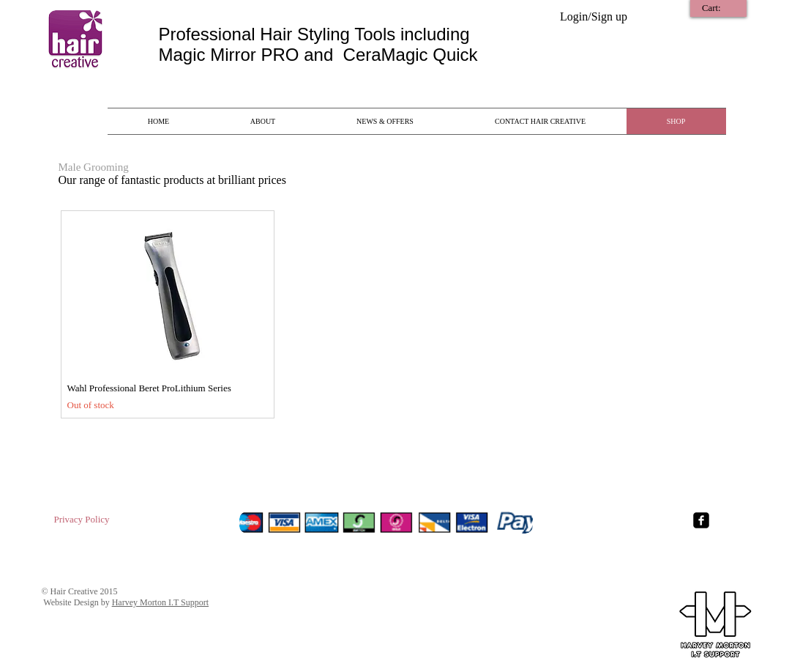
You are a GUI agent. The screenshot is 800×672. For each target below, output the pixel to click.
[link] (720, 7)
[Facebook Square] (701, 520)
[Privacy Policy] (82, 520)
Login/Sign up (593, 16)
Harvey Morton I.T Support (160, 602)
